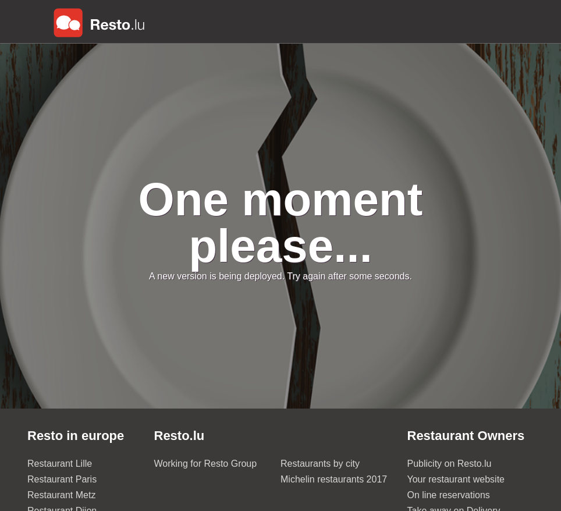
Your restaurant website (456, 479)
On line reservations (448, 495)
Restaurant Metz (61, 495)
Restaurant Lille (59, 464)
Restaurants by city (320, 464)
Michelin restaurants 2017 (333, 479)
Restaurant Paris (62, 479)
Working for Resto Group (205, 464)
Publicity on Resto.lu (449, 464)
